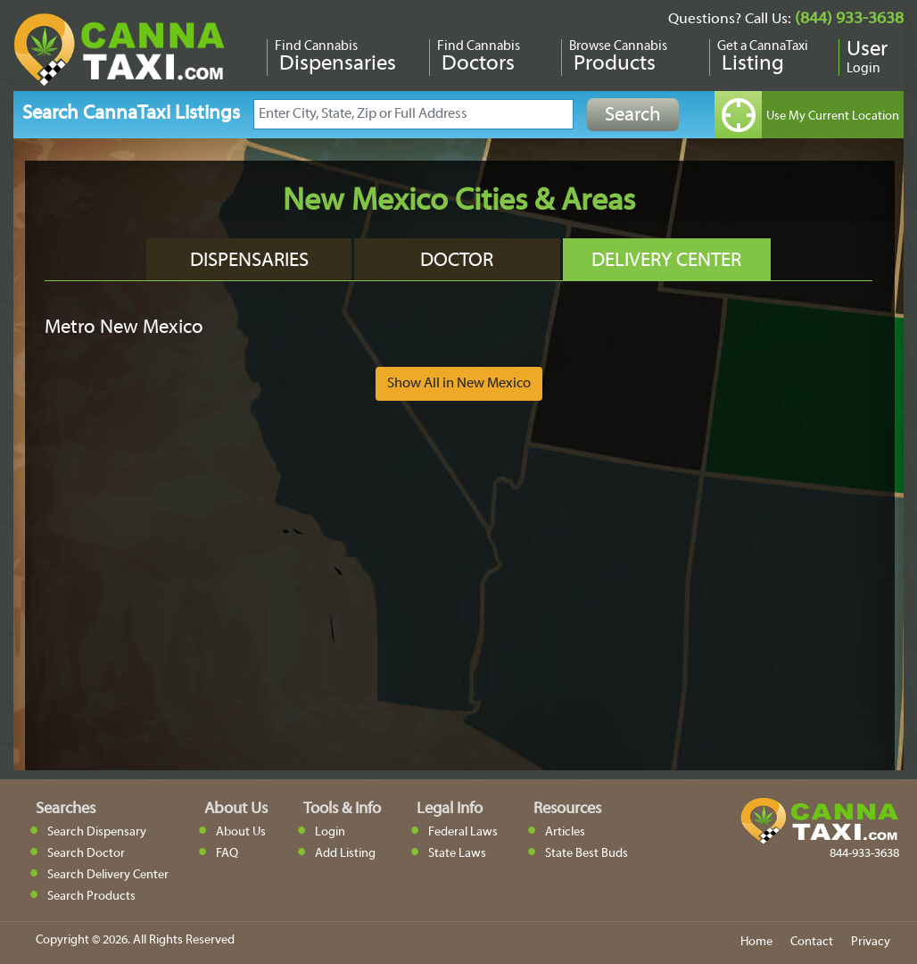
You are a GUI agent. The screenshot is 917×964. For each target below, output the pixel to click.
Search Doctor (86, 853)
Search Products (91, 896)
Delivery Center (666, 261)
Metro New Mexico (124, 328)
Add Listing (345, 853)
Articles (565, 832)
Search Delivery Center (108, 875)
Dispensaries (249, 261)
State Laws (457, 853)
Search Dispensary (96, 832)
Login (330, 832)
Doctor (456, 261)
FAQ (227, 853)
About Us (241, 832)
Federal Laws (463, 832)
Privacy (870, 942)
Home (756, 942)
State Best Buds (586, 853)
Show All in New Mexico (459, 384)
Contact (811, 942)
